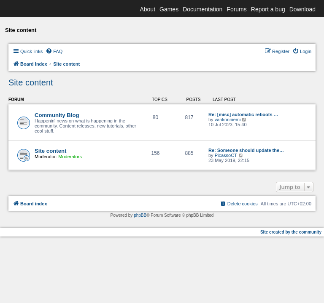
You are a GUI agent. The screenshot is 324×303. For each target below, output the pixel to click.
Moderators (70, 156)
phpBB (140, 215)
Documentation (202, 9)
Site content (30, 82)
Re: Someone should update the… (246, 150)
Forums (236, 9)
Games (168, 9)
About (147, 9)
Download (302, 9)
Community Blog (57, 115)
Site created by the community (290, 232)
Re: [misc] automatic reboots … (243, 114)
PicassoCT (226, 155)
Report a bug (268, 9)
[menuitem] (54, 51)
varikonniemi (228, 119)
